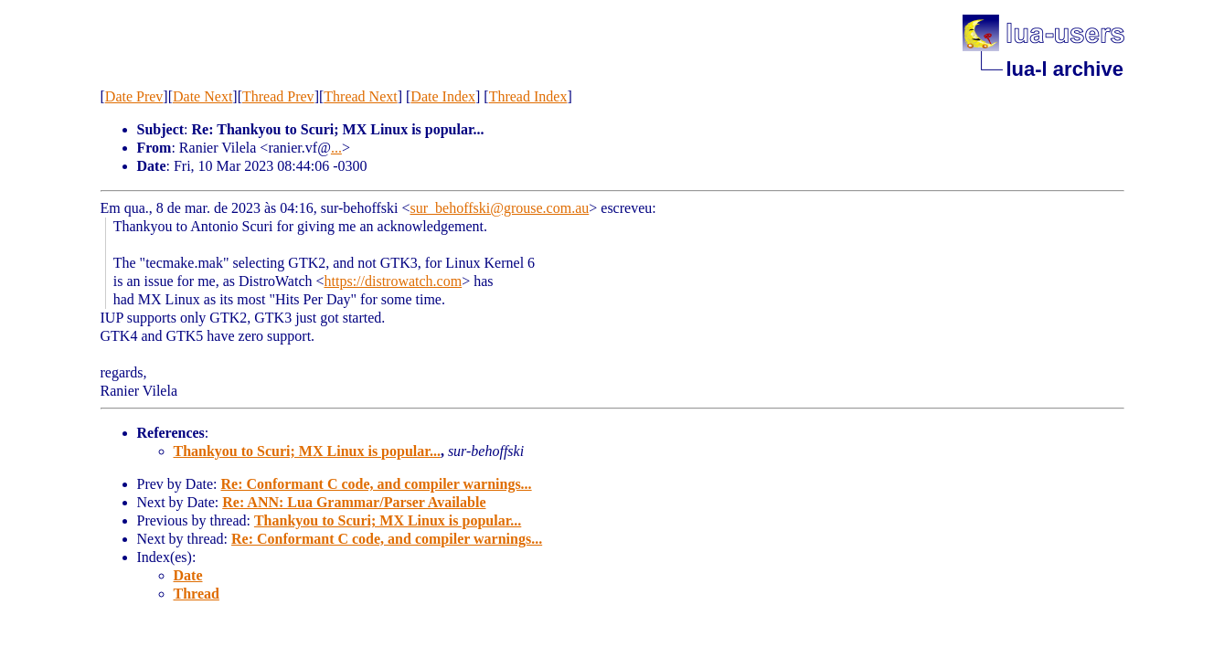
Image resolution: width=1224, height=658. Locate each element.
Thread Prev (278, 96)
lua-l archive (1064, 69)
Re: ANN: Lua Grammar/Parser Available (353, 502)
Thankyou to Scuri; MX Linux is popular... (307, 451)
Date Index (442, 96)
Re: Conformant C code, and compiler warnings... (375, 484)
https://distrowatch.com (394, 281)
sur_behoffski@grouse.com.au (500, 208)
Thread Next (360, 96)
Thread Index (528, 96)
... (336, 147)
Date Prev (134, 96)
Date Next (202, 96)
